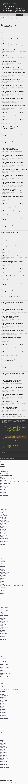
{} (11, 454)
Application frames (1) (10, 14)
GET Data (3, 465)
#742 (15, 454)
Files (1, 469)
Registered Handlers (6, 780)
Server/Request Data (6, 475)
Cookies (2, 471)
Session (2, 473)
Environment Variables (6, 677)
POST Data (3, 467)
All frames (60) (19, 14)
